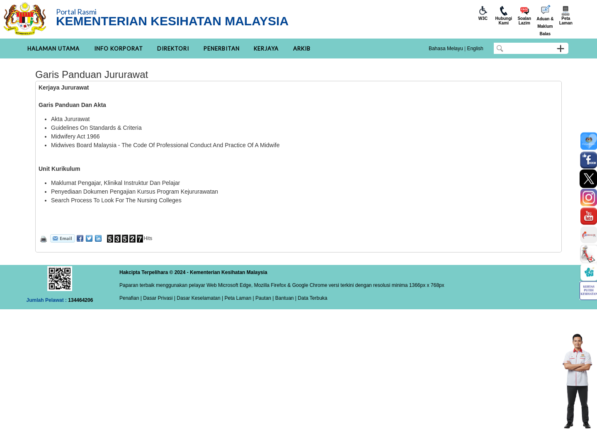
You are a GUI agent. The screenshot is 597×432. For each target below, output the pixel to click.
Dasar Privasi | (158, 298)
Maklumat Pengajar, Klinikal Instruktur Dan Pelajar (116, 183)
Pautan (263, 298)
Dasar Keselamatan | (199, 298)
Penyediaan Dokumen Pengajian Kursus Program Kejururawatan (134, 191)
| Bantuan (282, 298)
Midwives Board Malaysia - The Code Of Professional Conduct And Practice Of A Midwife (165, 145)
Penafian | (130, 298)
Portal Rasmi (76, 11)
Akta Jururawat (70, 119)
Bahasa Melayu (446, 48)
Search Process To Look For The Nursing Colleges (116, 200)
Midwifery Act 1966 (75, 136)
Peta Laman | (239, 298)
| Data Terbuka (311, 298)
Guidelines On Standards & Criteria (96, 127)
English (475, 48)
